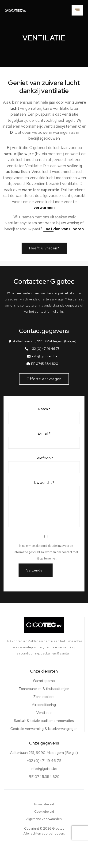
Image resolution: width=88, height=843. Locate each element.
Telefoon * (44, 464)
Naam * (44, 415)
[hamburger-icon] (77, 10)
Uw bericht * (44, 503)
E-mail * (44, 439)
